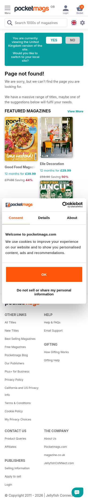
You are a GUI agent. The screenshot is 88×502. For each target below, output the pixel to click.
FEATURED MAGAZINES (28, 111)
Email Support (53, 330)
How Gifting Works (56, 352)
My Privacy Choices (18, 419)
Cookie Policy (14, 411)
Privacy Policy (14, 379)
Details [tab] (44, 218)
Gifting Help (52, 360)
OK (44, 274)
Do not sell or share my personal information (44, 292)
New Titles (12, 330)
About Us (50, 438)
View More (75, 111)
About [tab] (72, 218)
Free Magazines (15, 347)
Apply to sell (13, 476)
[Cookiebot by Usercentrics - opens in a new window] (63, 205)
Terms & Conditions (18, 403)
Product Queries (15, 438)
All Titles (10, 322)
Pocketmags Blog (16, 355)
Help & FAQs (52, 322)
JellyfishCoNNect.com (59, 463)
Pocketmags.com (55, 446)
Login (8, 484)
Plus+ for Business (17, 371)
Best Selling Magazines (20, 339)
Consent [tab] (16, 218)
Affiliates (10, 446)
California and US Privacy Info (21, 391)
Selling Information (17, 468)
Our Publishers (14, 363)
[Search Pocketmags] (10, 23)
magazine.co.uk (54, 455)
